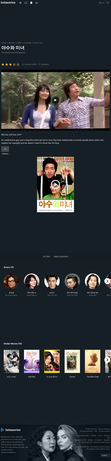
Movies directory (104, 429)
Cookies (93, 435)
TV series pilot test (85, 442)
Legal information (83, 435)
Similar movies (61, 257)
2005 (19, 43)
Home (3, 43)
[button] (11, 284)
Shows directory (91, 429)
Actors (46, 257)
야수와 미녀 (38, 43)
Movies (12, 43)
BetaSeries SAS (81, 440)
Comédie (27, 43)
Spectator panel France (102, 442)
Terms (100, 435)
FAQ (95, 431)
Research (107, 440)
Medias (90, 440)
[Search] (107, 2)
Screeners (98, 440)
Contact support (104, 431)
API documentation (86, 431)
